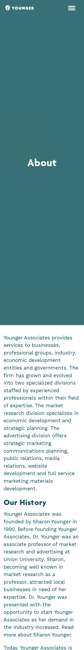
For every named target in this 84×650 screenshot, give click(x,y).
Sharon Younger (52, 521)
